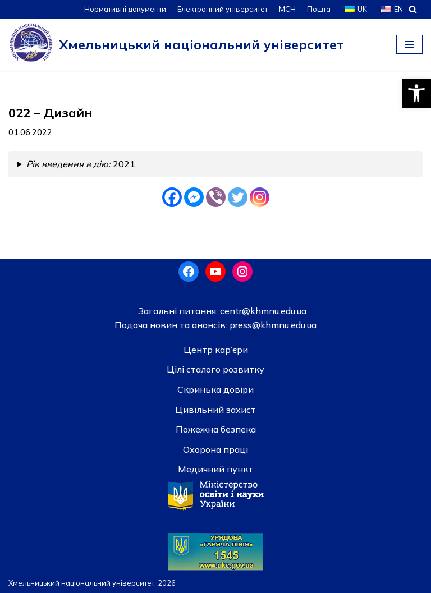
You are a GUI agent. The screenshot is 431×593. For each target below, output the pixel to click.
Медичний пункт (215, 469)
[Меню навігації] (409, 44)
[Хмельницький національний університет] (176, 44)
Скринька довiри (215, 389)
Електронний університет (222, 8)
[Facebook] (172, 197)
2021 (80, 163)
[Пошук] (413, 9)
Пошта (319, 8)
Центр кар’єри (216, 349)
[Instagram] (259, 197)
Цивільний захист (215, 409)
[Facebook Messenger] (194, 197)
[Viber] (216, 197)
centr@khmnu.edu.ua (262, 310)
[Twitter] (237, 197)
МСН (287, 8)
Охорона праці (215, 449)
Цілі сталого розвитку (215, 369)
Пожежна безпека (216, 429)
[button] (416, 93)
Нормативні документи (125, 8)
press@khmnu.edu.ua (272, 324)
